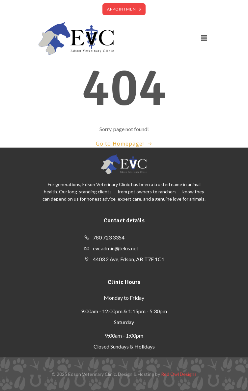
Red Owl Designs (179, 374)
